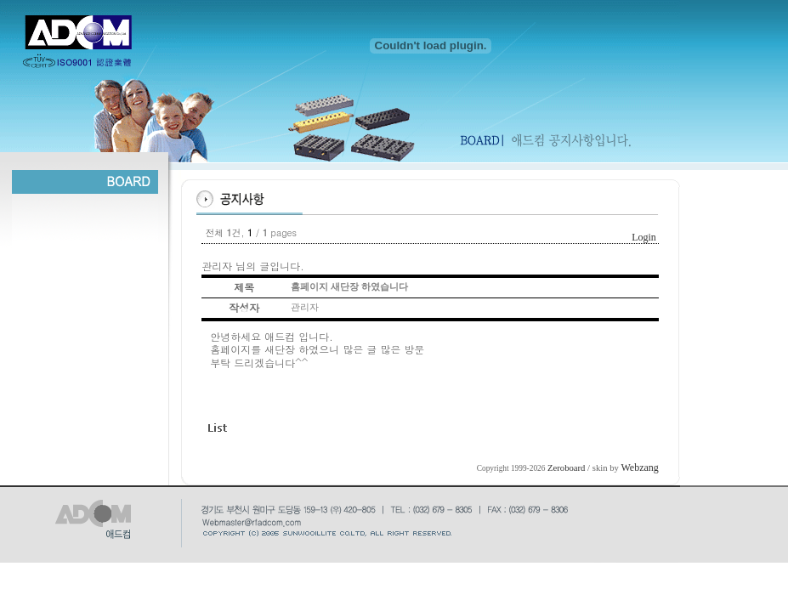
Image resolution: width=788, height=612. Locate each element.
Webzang (640, 467)
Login (644, 237)
